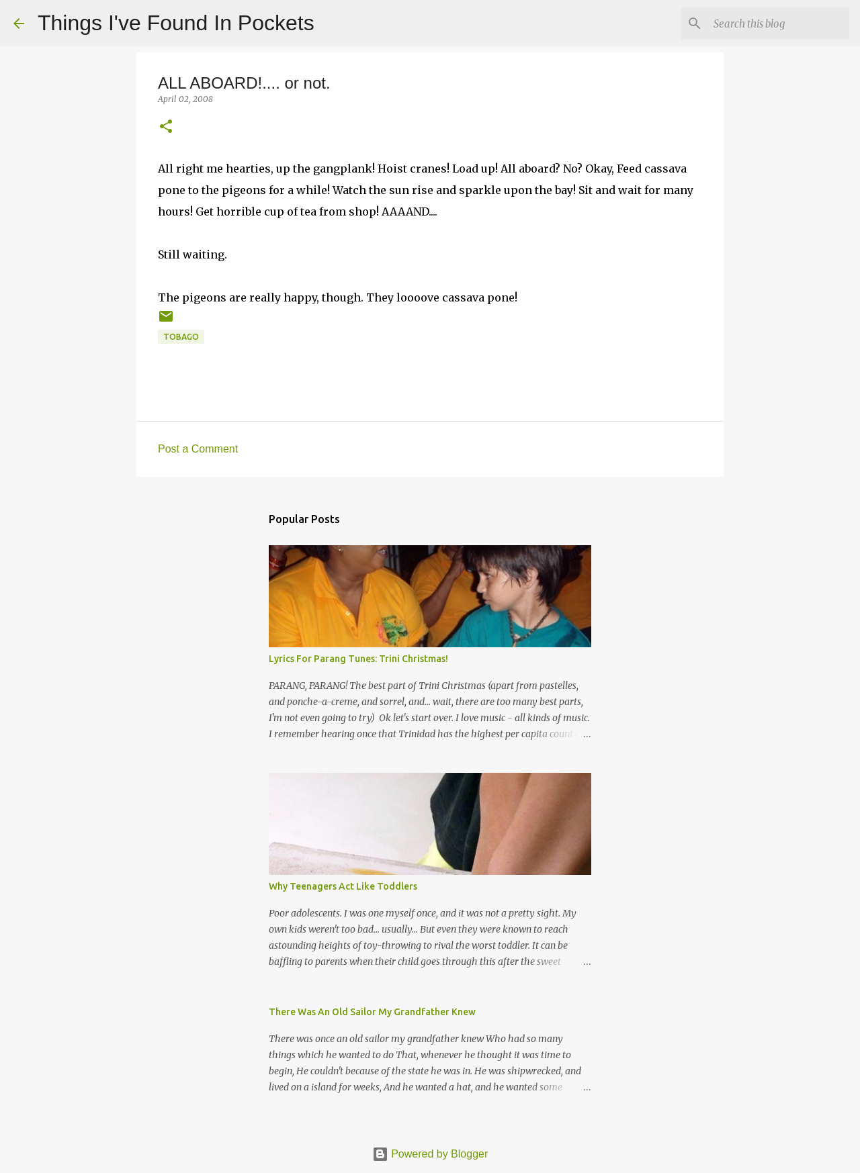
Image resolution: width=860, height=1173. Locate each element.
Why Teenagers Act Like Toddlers (343, 886)
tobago (181, 336)
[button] (166, 127)
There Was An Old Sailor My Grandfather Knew (372, 1011)
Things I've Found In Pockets (176, 23)
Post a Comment (198, 449)
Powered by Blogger (430, 1154)
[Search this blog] (778, 23)
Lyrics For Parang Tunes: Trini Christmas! (358, 658)
